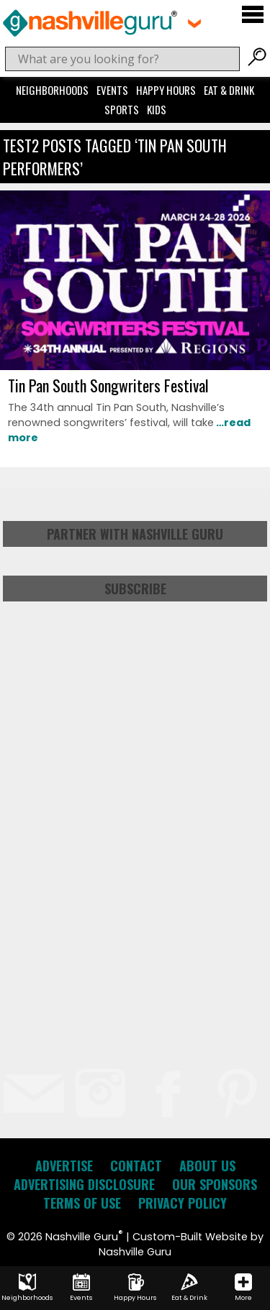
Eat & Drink (229, 90)
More (243, 1287)
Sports (121, 109)
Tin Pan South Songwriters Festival (108, 385)
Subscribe (135, 588)
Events (112, 90)
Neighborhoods (52, 90)
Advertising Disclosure (84, 1184)
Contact (136, 1165)
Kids (156, 109)
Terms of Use (82, 1203)
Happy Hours (166, 90)
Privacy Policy (182, 1203)
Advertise (64, 1165)
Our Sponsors (214, 1184)
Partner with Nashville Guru (135, 534)
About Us (207, 1165)
